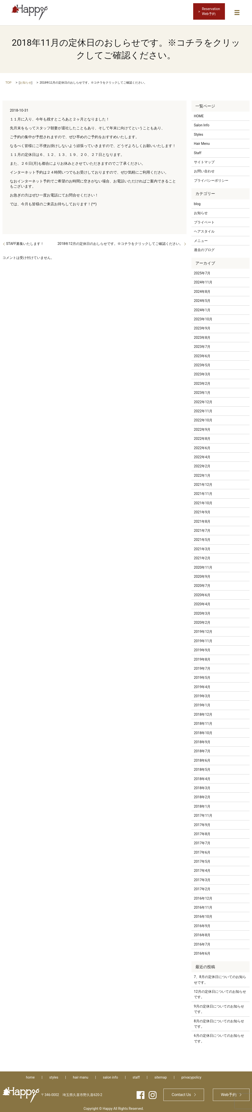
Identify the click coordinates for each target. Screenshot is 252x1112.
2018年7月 (202, 749)
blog (197, 201)
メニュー (201, 238)
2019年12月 (203, 629)
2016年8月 (202, 932)
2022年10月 (203, 418)
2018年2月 (202, 795)
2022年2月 (202, 464)
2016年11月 (203, 905)
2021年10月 (203, 500)
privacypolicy (191, 1075)
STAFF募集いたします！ (25, 241)
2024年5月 (202, 298)
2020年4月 (202, 602)
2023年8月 (202, 335)
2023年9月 (202, 326)
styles (53, 1075)
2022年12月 (203, 399)
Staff (197, 150)
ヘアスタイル (204, 229)
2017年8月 (202, 831)
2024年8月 (202, 289)
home (30, 1075)
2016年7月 (202, 942)
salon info (110, 1075)
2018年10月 (203, 730)
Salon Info (201, 123)
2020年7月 (202, 583)
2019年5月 (202, 675)
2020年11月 (203, 565)
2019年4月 (202, 684)
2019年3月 (202, 693)
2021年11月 (203, 491)
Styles (198, 132)
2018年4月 (202, 776)
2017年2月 (202, 887)
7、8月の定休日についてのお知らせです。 (220, 977)
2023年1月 (202, 390)
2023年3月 (202, 372)
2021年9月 (202, 510)
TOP (8, 80)
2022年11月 (203, 408)
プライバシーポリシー (211, 178)
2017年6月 (202, 850)
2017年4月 (202, 868)
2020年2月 (202, 620)
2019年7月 (202, 666)
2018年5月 (202, 767)
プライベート (204, 220)
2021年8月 (202, 519)
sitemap (160, 1075)
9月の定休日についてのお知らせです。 (219, 1006)
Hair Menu (202, 141)
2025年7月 (202, 271)
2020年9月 (202, 574)
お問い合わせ (204, 169)
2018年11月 (203, 721)
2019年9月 (202, 648)
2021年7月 (202, 528)
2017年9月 (202, 822)
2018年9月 (202, 739)
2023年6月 (202, 353)
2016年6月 (202, 951)
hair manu (80, 1075)
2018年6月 (202, 758)
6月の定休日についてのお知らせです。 (219, 1035)
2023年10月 (203, 316)
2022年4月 (202, 454)
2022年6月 (202, 445)
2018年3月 (202, 785)
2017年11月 (203, 813)
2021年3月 (202, 546)
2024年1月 (202, 307)
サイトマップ (204, 159)
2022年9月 (202, 427)
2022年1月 (202, 473)
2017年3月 (202, 877)
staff (136, 1075)
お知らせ (26, 80)
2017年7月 (202, 841)
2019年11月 (203, 638)
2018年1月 (202, 804)
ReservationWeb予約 (211, 11)
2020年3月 (202, 611)
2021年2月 (202, 556)
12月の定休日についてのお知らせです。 (220, 991)
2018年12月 (203, 712)
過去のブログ (204, 247)
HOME (199, 114)
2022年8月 (202, 436)
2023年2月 (202, 381)
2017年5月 (202, 859)
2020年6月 (202, 592)
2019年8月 (202, 657)
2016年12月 (203, 896)
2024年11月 (203, 280)
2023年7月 (202, 344)
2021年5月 (202, 537)
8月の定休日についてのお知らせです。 (219, 1021)
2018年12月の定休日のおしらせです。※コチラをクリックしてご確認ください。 (120, 241)
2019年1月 (202, 703)
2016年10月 (203, 914)
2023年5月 (202, 362)
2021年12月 (203, 482)
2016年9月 (202, 923)
